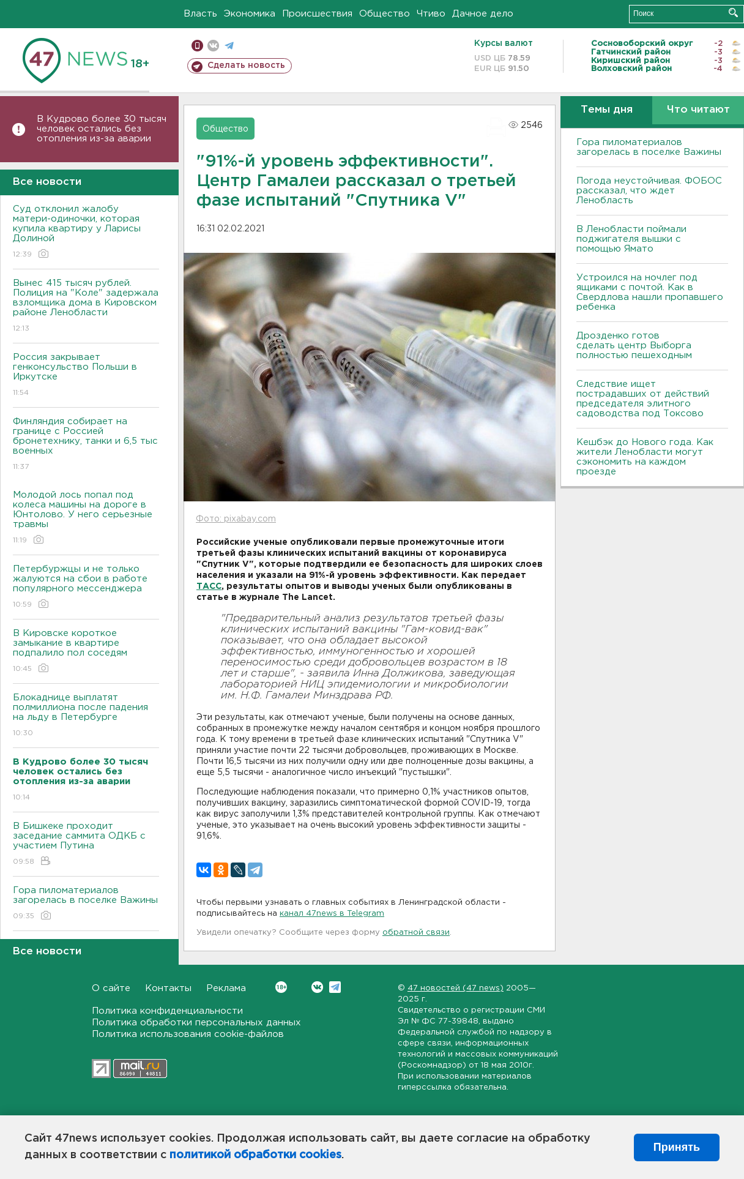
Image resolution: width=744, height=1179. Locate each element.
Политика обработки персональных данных (196, 1023)
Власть (200, 14)
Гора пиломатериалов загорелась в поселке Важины (86, 903)
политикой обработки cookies (255, 1155)
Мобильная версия (197, 45)
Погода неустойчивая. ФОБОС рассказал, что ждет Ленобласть (649, 190)
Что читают (698, 109)
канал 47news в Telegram (332, 913)
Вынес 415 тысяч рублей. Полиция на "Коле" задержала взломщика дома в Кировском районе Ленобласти (86, 306)
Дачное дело (482, 14)
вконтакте (213, 45)
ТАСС (208, 586)
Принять (676, 1147)
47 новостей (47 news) (455, 988)
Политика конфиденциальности (167, 1011)
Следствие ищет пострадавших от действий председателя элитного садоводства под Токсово (642, 398)
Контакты (168, 988)
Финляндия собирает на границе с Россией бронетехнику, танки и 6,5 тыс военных (86, 444)
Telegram (335, 987)
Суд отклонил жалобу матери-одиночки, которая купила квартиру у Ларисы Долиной (86, 232)
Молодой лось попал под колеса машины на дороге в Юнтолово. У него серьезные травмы (86, 518)
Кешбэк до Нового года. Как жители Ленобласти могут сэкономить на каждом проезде (644, 457)
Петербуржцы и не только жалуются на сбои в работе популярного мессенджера (86, 587)
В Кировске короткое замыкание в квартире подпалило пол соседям (86, 651)
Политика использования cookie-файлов (188, 1034)
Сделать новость (246, 65)
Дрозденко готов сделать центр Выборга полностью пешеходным (634, 345)
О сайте (111, 988)
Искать (733, 12)
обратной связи (416, 932)
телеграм (229, 45)
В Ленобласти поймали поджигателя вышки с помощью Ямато (631, 239)
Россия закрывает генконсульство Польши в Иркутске (86, 375)
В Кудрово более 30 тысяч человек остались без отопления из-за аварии (101, 129)
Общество (384, 14)
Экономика (249, 14)
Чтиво (431, 14)
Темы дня (607, 109)
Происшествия (317, 14)
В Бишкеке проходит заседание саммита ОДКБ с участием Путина (86, 844)
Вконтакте (281, 987)
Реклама (226, 988)
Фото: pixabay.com (236, 519)
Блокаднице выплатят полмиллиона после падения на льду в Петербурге (86, 716)
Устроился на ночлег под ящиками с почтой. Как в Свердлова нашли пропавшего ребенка (649, 292)
